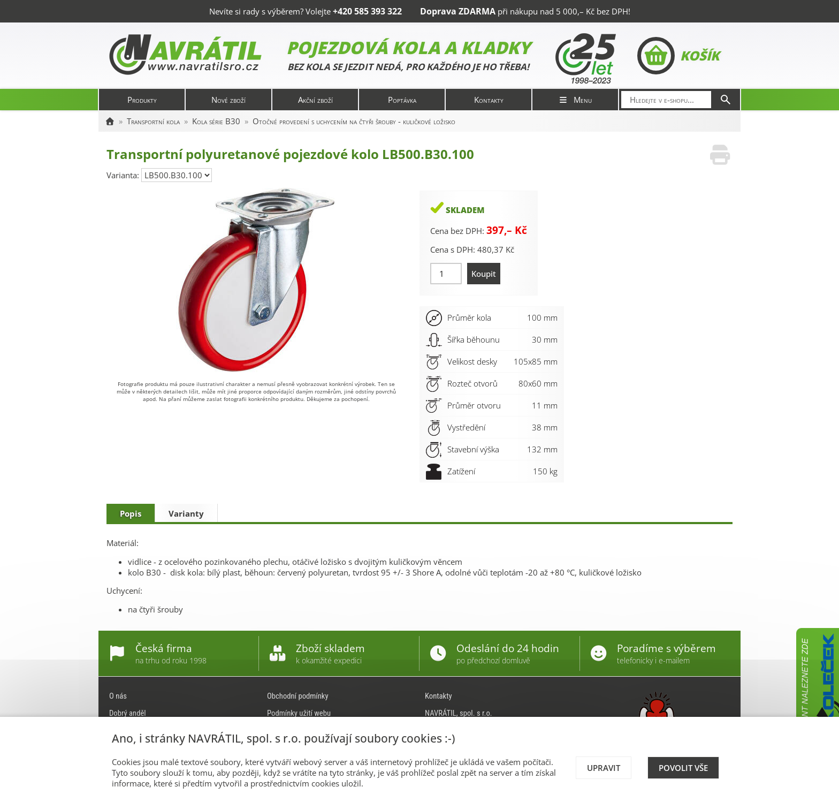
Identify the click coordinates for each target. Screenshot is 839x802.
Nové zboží (228, 99)
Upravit (603, 767)
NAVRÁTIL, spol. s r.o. (458, 713)
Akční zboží (315, 99)
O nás (118, 696)
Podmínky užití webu (299, 713)
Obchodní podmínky (298, 696)
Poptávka (402, 99)
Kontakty (489, 99)
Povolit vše (683, 767)
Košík (678, 55)
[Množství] (446, 273)
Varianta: (123, 175)
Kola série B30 (216, 121)
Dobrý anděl (127, 713)
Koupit (483, 273)
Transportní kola (153, 121)
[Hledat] (725, 99)
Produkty (142, 99)
